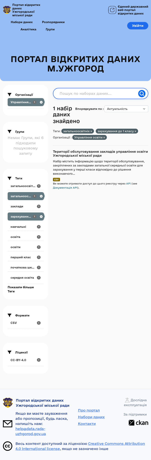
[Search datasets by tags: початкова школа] (26, 267)
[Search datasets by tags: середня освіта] (26, 278)
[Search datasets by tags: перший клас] (26, 257)
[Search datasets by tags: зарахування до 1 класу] (26, 216)
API (128, 183)
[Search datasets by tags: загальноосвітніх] (26, 196)
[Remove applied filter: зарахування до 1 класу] (135, 131)
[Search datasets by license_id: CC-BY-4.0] (26, 360)
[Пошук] (142, 93)
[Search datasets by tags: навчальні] (26, 227)
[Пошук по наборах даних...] (98, 93)
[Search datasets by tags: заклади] (26, 206)
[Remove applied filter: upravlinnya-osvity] (104, 137)
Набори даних (22, 22)
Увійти (137, 25)
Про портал (89, 410)
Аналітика (28, 29)
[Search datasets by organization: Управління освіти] (26, 102)
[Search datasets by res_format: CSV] (26, 323)
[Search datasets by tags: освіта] (26, 237)
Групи (50, 29)
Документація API (65, 187)
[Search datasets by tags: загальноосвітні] (26, 186)
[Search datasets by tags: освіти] (26, 247)
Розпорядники (53, 22)
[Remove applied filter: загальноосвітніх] (91, 131)
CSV (56, 179)
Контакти (87, 424)
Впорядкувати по (89, 108)
